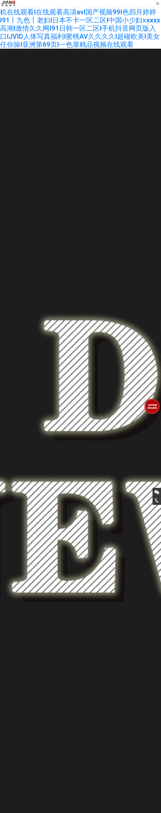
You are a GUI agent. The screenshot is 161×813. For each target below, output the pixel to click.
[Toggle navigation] (157, 3)
